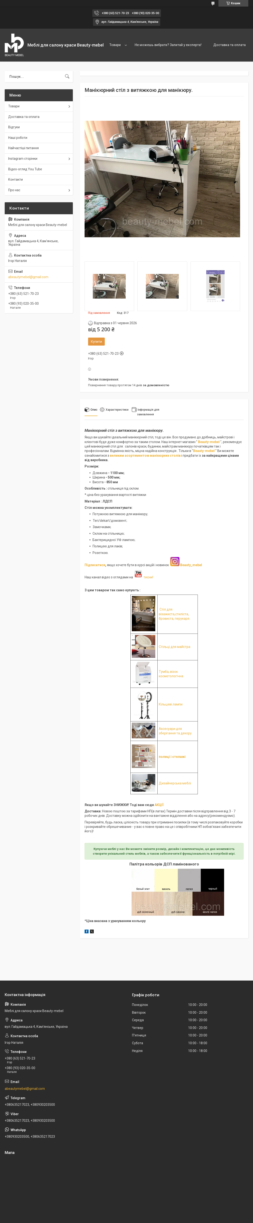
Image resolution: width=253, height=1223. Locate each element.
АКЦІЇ (159, 805)
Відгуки (14, 127)
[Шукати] (67, 76)
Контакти (15, 179)
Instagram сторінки (22, 158)
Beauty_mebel (191, 565)
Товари (115, 45)
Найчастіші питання (23, 148)
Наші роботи (17, 138)
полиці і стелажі (172, 757)
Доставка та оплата (229, 45)
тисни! (143, 577)
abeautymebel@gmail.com (28, 277)
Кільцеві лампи (171, 704)
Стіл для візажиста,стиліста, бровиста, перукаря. (174, 614)
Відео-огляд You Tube (25, 169)
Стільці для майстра (174, 647)
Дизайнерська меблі (175, 783)
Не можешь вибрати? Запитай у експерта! (168, 45)
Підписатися (95, 565)
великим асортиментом (130, 455)
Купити (96, 341)
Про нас (14, 190)
